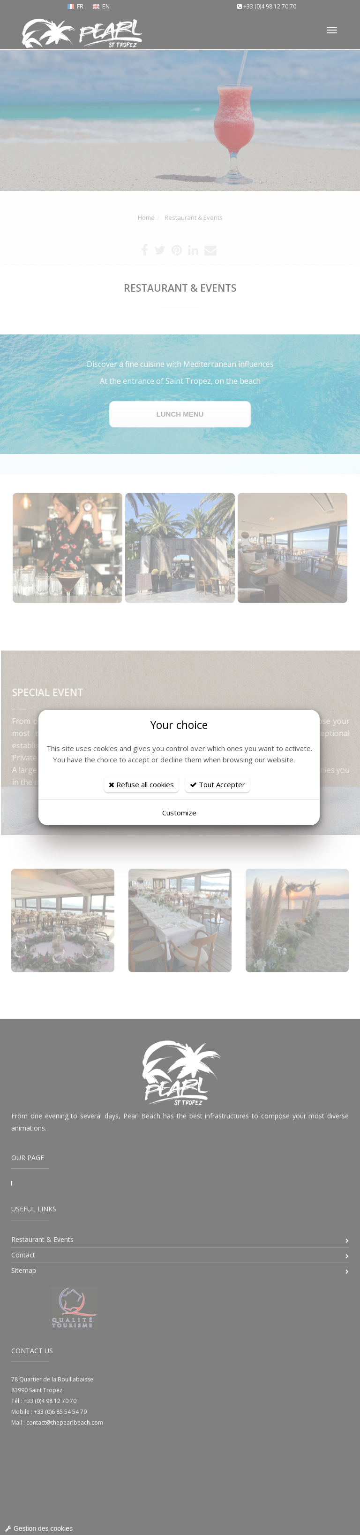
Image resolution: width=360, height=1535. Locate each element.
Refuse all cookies (141, 784)
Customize (179, 812)
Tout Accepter (217, 784)
